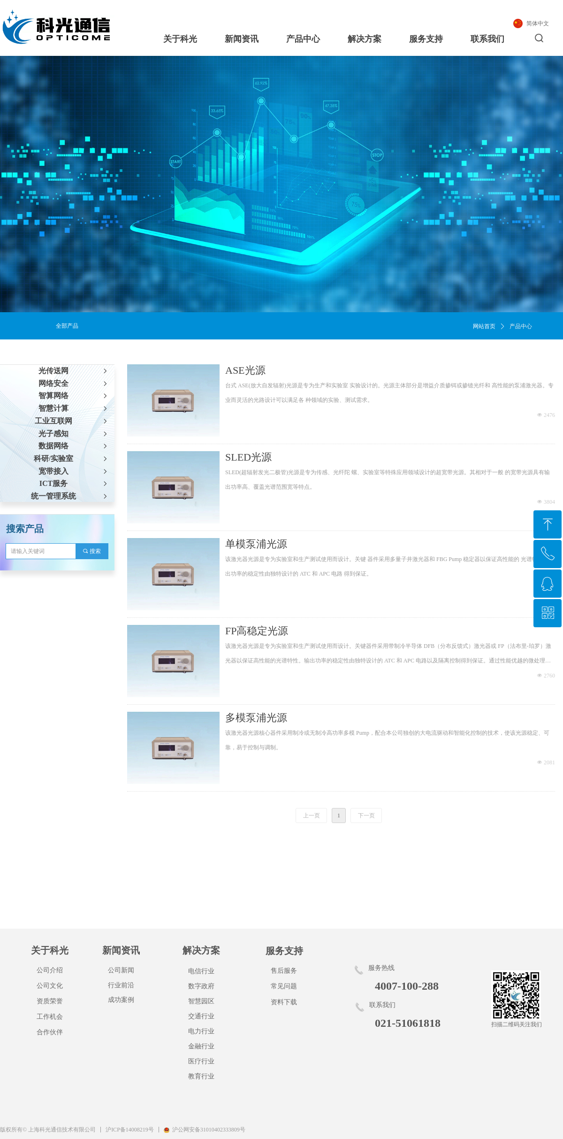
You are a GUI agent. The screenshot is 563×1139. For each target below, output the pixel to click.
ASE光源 (245, 370)
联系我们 (487, 39)
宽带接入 (73, 471)
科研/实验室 (71, 458)
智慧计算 (73, 408)
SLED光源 (248, 457)
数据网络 (73, 446)
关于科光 (180, 39)
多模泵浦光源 (256, 717)
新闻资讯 (242, 39)
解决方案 (364, 39)
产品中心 (303, 39)
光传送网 (73, 371)
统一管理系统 (70, 496)
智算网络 (73, 396)
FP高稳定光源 (256, 631)
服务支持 (426, 39)
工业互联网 (72, 421)
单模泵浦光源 (256, 544)
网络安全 (73, 383)
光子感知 (73, 434)
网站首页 (484, 326)
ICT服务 (74, 483)
